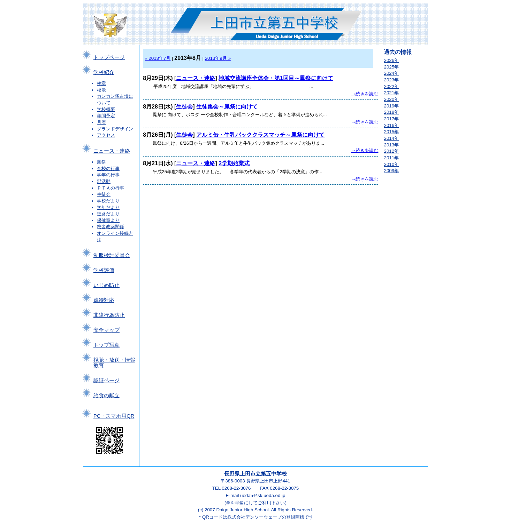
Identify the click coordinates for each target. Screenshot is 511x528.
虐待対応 (103, 300)
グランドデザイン (115, 128)
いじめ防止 (106, 285)
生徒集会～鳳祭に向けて (227, 107)
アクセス (106, 135)
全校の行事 (108, 168)
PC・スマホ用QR (113, 416)
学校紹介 (103, 72)
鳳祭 (101, 162)
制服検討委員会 (111, 255)
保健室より (108, 220)
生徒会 (103, 194)
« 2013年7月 (157, 58)
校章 (101, 83)
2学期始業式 (234, 163)
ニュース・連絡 (111, 151)
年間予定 (106, 115)
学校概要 (106, 109)
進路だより (108, 213)
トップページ (109, 57)
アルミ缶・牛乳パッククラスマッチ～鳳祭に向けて (260, 135)
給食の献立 (106, 395)
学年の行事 (108, 174)
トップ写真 (106, 345)
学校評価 (103, 270)
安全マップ (106, 330)
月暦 (101, 122)
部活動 (103, 181)
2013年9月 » (218, 58)
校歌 (101, 90)
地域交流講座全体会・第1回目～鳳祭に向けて (276, 78)
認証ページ (106, 380)
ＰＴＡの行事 (110, 188)
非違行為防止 (109, 315)
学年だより (108, 207)
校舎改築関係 (110, 226)
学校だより (108, 200)
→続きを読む (364, 93)
